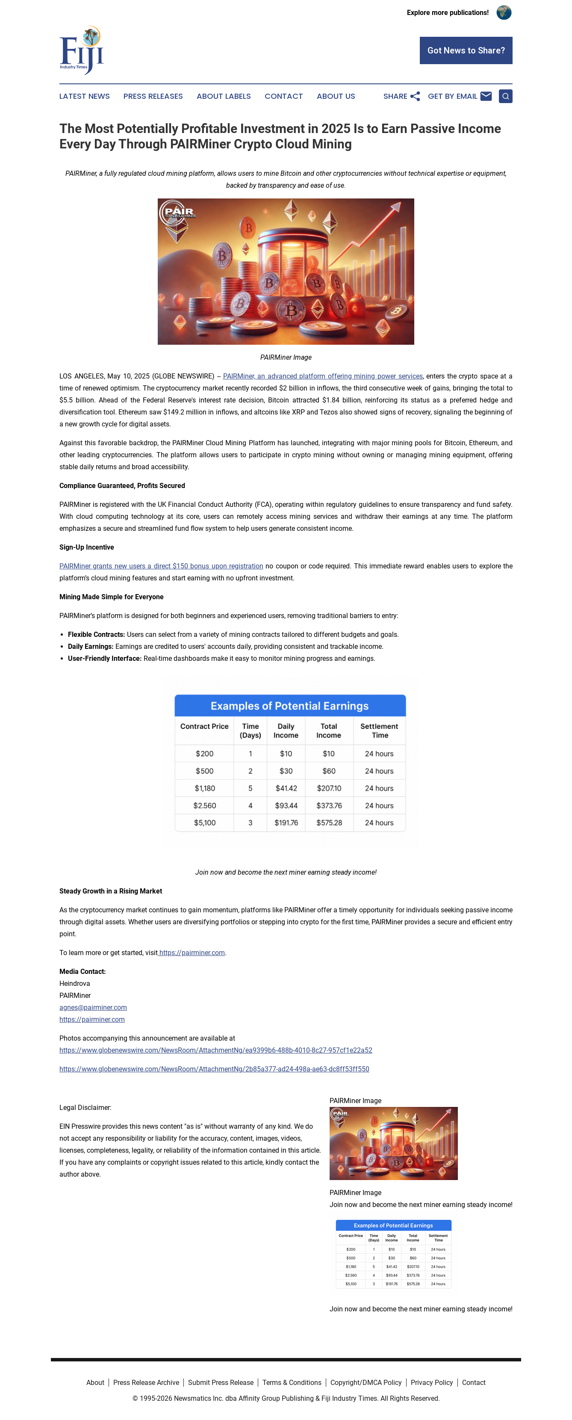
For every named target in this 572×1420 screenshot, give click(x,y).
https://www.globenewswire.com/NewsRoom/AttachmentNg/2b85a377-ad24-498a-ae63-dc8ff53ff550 (214, 1069)
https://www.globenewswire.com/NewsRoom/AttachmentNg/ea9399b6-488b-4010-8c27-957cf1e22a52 (215, 1050)
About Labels (224, 96)
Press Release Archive (146, 1383)
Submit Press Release (221, 1383)
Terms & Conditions (291, 1383)
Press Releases (153, 96)
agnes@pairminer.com (93, 1007)
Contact (284, 96)
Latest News (84, 96)
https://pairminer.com (92, 1019)
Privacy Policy (432, 1383)
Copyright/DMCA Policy (366, 1383)
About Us (336, 96)
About (95, 1383)
